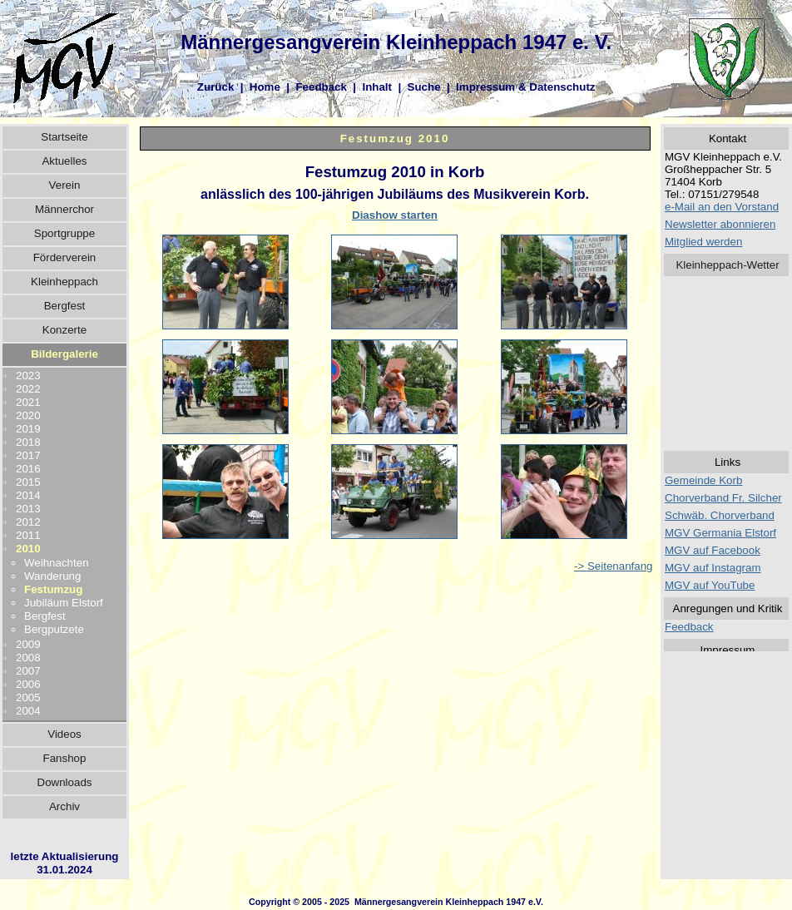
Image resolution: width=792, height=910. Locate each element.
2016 (28, 468)
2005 (28, 697)
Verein (65, 185)
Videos (64, 734)
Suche (424, 87)
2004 (28, 711)
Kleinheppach (64, 281)
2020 (28, 415)
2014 (28, 495)
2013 (28, 508)
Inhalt (377, 87)
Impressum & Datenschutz (525, 87)
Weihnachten (56, 562)
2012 (28, 522)
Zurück (215, 87)
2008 (28, 657)
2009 (28, 644)
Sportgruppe (64, 233)
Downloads (64, 782)
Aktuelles (64, 161)
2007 (28, 671)
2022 (28, 389)
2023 (28, 375)
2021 (28, 402)
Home (265, 87)
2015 (28, 482)
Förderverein (65, 257)
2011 (28, 535)
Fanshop (65, 758)
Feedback (321, 87)
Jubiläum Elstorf (63, 602)
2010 (28, 548)
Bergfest (65, 305)
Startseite (64, 137)
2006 (28, 684)
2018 (28, 442)
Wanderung (52, 576)
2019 (28, 429)
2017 (28, 455)
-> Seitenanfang (613, 566)
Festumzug (53, 589)
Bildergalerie (64, 354)
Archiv (64, 806)
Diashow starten (395, 215)
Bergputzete (54, 629)
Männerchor (64, 209)
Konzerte (64, 330)
